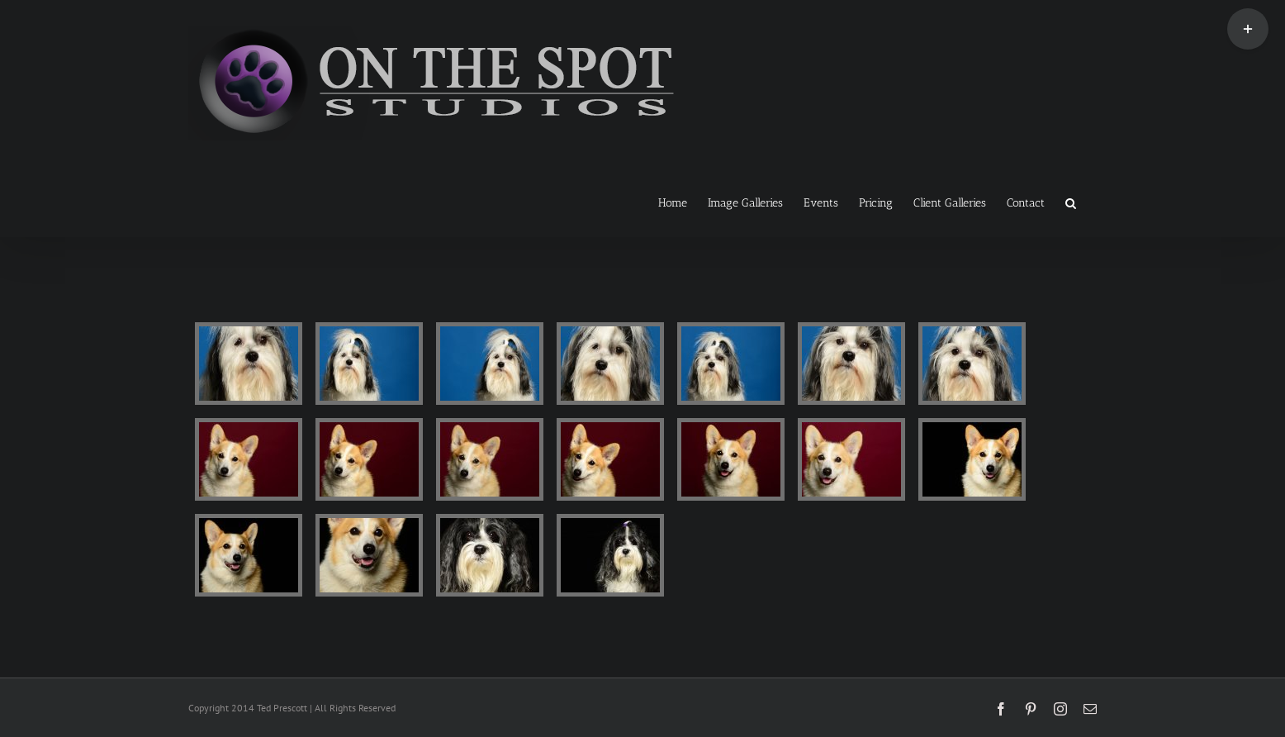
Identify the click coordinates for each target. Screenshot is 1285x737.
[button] (1070, 201)
